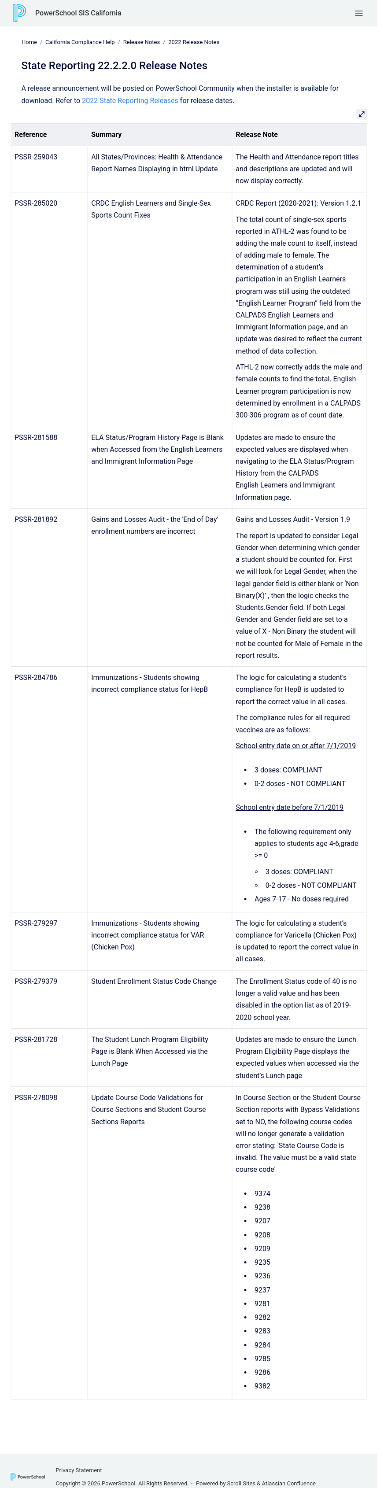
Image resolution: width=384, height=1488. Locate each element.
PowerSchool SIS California (78, 13)
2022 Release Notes (193, 42)
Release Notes (141, 42)
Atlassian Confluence (289, 1483)
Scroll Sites (241, 1483)
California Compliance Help (80, 42)
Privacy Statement (78, 1470)
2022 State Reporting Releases (130, 100)
